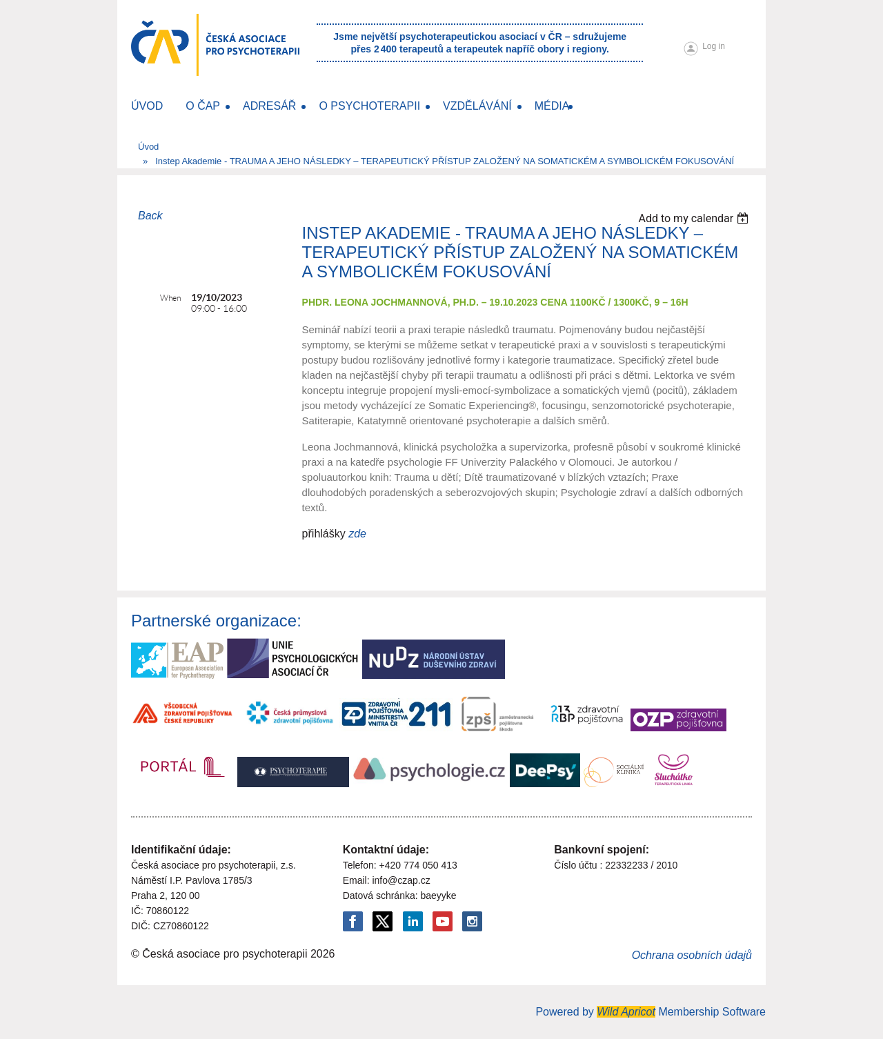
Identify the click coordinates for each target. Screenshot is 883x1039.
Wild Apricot (626, 1012)
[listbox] (695, 218)
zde (357, 534)
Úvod (148, 146)
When (170, 297)
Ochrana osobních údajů (692, 955)
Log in (713, 46)
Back (150, 215)
